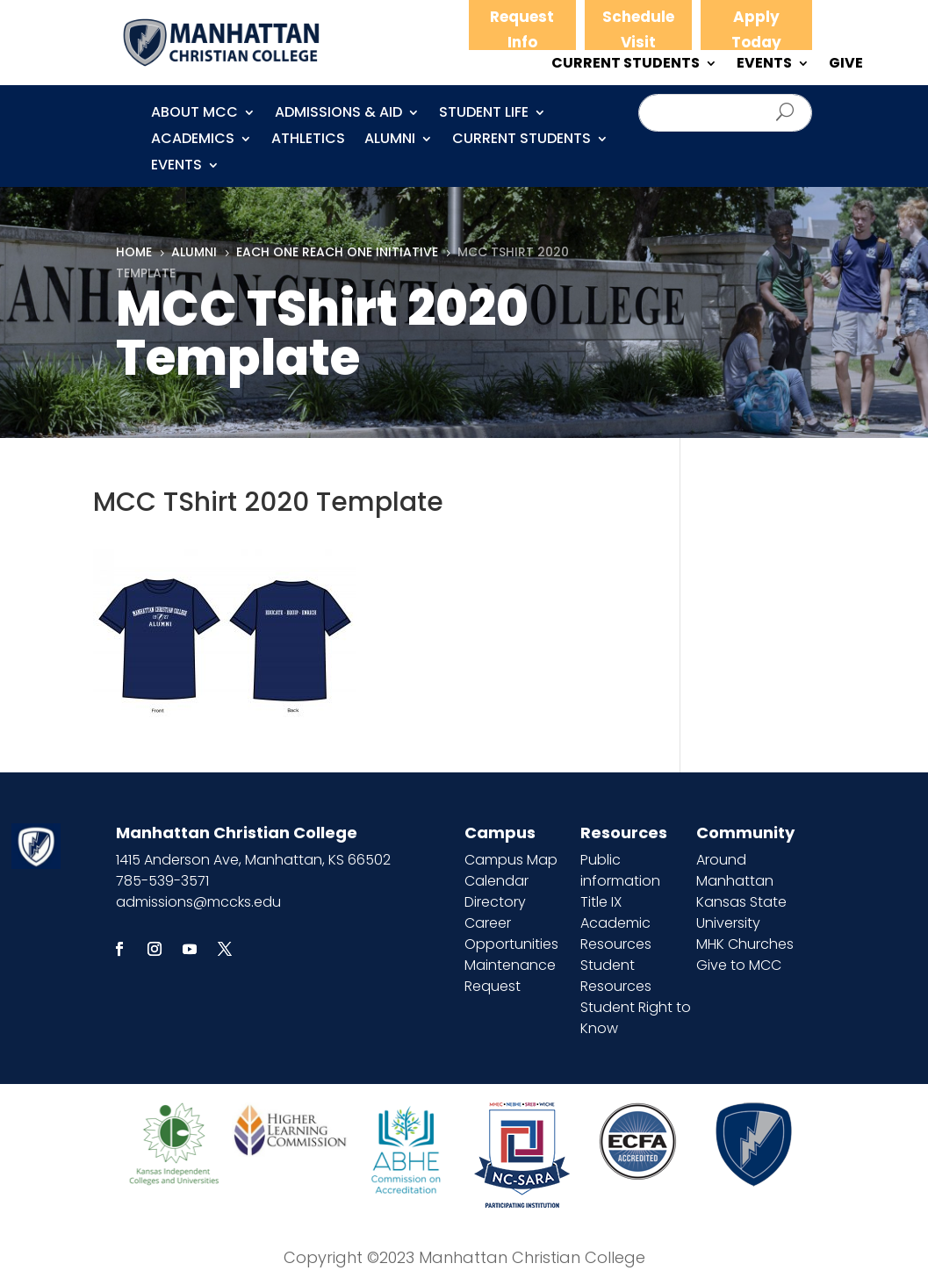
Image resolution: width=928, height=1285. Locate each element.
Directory (495, 902)
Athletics (308, 140)
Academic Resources (615, 933)
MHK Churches (745, 944)
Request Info (522, 29)
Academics (192, 140)
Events (176, 167)
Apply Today (756, 29)
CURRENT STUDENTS (625, 65)
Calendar (496, 881)
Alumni (389, 140)
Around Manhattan (734, 870)
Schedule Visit (638, 29)
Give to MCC (738, 965)
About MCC (194, 114)
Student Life (484, 114)
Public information (620, 870)
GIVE (846, 65)
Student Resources (615, 975)
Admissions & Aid (338, 114)
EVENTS (764, 65)
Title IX (601, 902)
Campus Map (511, 860)
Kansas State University (741, 912)
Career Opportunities (511, 933)
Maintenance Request (510, 975)
